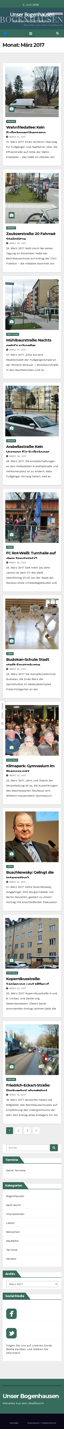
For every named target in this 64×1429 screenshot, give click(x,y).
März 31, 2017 (18, 137)
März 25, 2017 (18, 562)
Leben (10, 547)
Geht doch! (12, 334)
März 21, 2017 (18, 882)
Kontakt (14, 1423)
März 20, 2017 (18, 988)
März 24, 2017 (18, 669)
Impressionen (15, 1214)
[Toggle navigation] (30, 33)
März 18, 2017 (18, 1095)
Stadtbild (12, 760)
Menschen (13, 1232)
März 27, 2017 (18, 350)
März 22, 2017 (18, 775)
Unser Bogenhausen (32, 14)
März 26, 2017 (18, 456)
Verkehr (11, 121)
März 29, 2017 (18, 243)
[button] (57, 33)
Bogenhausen (15, 1196)
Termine (11, 1249)
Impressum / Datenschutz (41, 1423)
